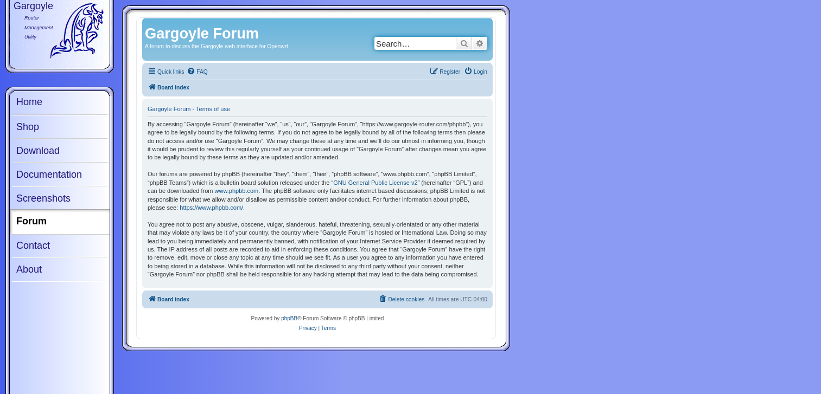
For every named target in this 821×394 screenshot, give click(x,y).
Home (29, 101)
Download (38, 150)
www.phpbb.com (237, 191)
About (29, 269)
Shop (27, 126)
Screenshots (43, 198)
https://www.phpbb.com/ (211, 207)
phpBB (289, 318)
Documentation (49, 174)
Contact (33, 245)
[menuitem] (197, 72)
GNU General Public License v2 (375, 182)
